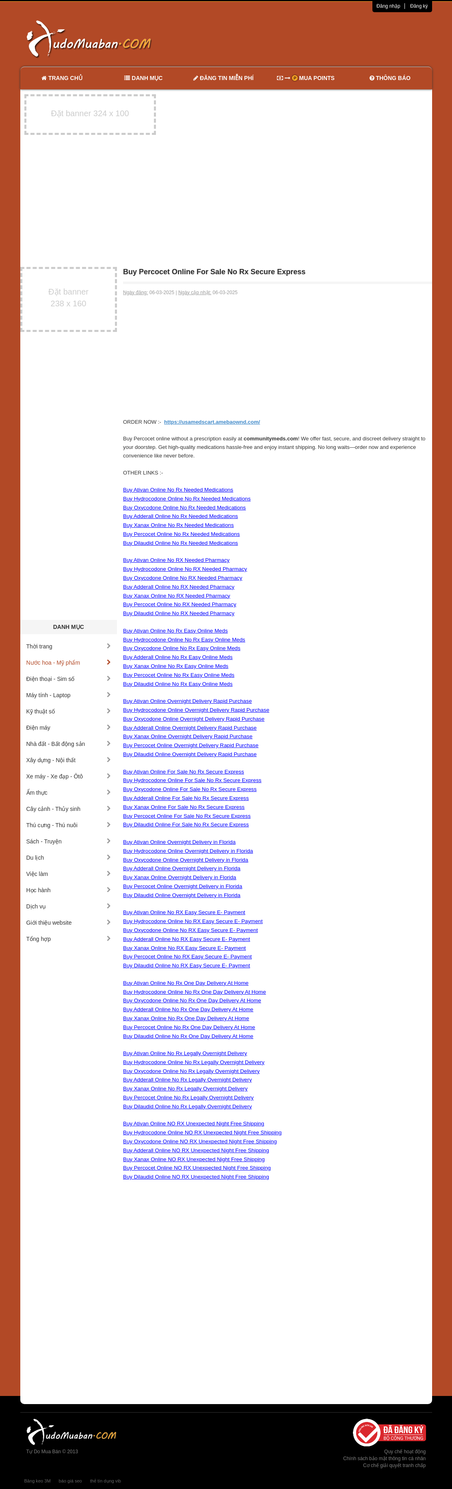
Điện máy (68, 727)
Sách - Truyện (68, 841)
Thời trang (68, 646)
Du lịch (68, 857)
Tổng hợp (68, 939)
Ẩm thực (68, 792)
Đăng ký (419, 6)
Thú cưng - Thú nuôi (68, 825)
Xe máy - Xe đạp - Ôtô (68, 776)
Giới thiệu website (68, 922)
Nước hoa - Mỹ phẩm (68, 662)
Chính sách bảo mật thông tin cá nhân (384, 1458)
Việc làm (68, 874)
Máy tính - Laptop (68, 695)
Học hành (68, 890)
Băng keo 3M (37, 1480)
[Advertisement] (311, 38)
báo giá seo (70, 1480)
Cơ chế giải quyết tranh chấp (394, 1465)
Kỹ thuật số (68, 711)
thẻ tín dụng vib (105, 1480)
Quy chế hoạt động (405, 1451)
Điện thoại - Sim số (68, 679)
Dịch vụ (68, 906)
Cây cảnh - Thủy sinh (68, 809)
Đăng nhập (388, 6)
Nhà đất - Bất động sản (68, 744)
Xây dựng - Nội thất (68, 760)
